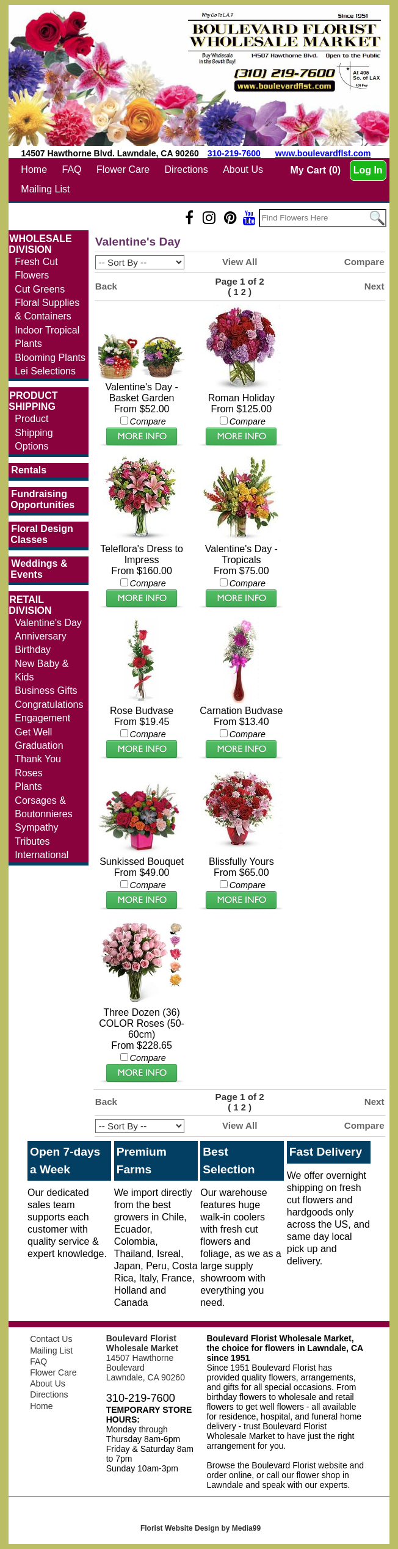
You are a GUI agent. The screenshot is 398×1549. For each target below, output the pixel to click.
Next (374, 286)
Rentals (28, 470)
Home (34, 169)
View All (239, 262)
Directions (186, 169)
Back (106, 286)
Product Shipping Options (33, 432)
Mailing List (45, 189)
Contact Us (51, 1339)
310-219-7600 (234, 153)
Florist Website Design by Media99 (200, 1528)
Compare (364, 262)
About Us (243, 169)
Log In (368, 170)
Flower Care (123, 169)
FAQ (72, 169)
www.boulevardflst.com (323, 153)
